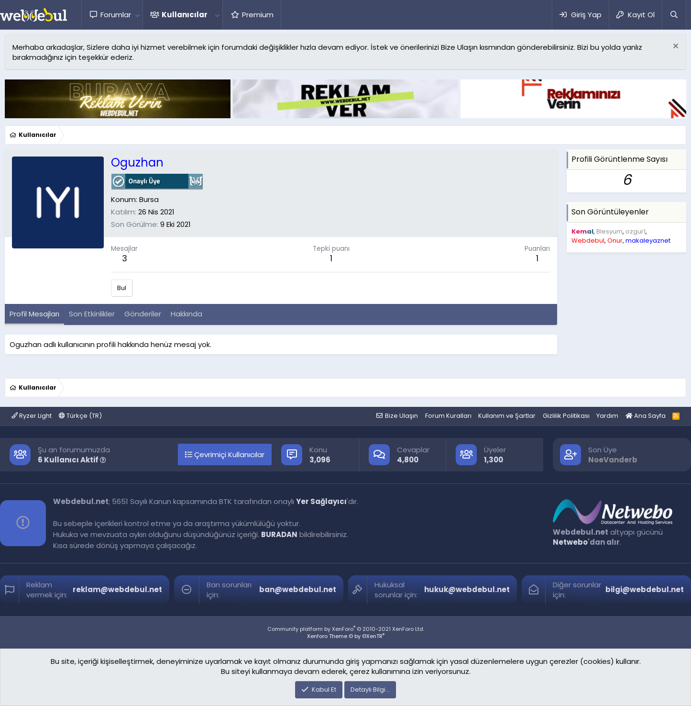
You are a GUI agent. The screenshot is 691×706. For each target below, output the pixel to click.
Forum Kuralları (448, 415)
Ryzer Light (31, 415)
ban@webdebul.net (297, 589)
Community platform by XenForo (345, 629)
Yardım (607, 415)
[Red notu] (674, 47)
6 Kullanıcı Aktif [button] (72, 460)
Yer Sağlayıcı (321, 501)
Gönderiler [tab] (142, 314)
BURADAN (279, 534)
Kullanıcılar (185, 15)
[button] (137, 14)
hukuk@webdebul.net (467, 589)
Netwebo (570, 542)
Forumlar (115, 15)
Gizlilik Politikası (566, 415)
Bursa (149, 199)
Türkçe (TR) (80, 415)
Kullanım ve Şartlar (507, 415)
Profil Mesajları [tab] (34, 314)
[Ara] (674, 14)
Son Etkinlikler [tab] (92, 314)
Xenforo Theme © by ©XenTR (345, 636)
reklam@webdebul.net (117, 589)
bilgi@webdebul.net (644, 589)
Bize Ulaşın (401, 415)
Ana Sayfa (645, 415)
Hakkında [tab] (186, 314)
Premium (258, 15)
